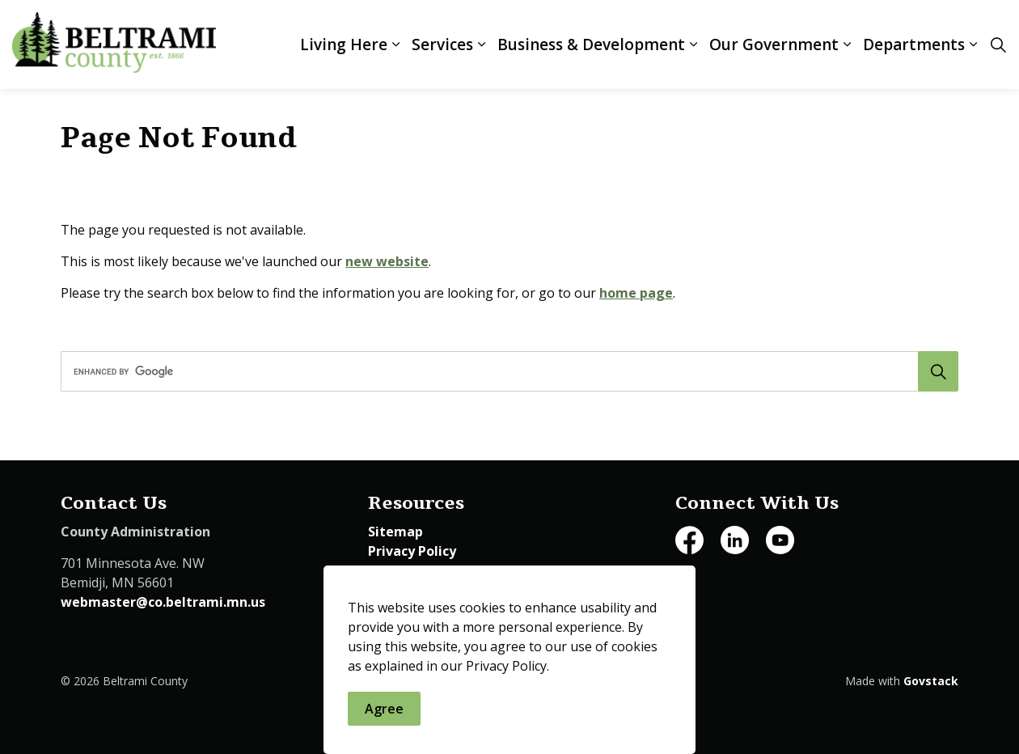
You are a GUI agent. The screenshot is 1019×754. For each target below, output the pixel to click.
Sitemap (395, 531)
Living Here (343, 44)
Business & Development (591, 44)
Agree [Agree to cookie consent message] (384, 715)
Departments (914, 44)
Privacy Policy (412, 551)
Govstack (930, 680)
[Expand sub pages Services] (481, 44)
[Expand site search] (998, 44)
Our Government (774, 44)
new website (387, 261)
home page (636, 293)
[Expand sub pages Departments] (973, 44)
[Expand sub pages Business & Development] (693, 44)
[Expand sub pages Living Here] (395, 44)
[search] (505, 371)
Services (442, 44)
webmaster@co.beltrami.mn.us (163, 602)
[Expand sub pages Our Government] (847, 44)
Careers (393, 570)
